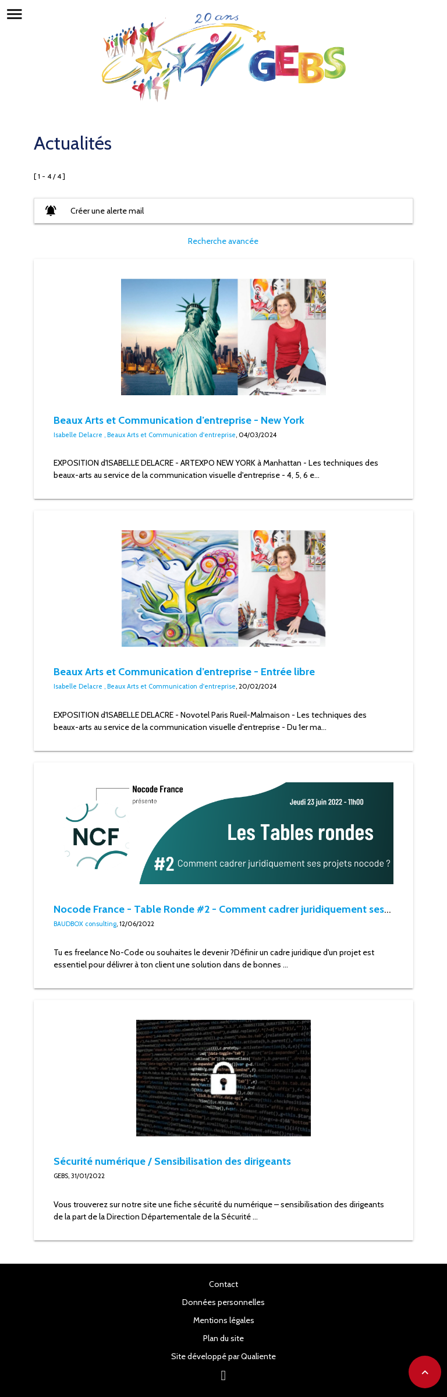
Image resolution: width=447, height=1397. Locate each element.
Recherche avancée (223, 241)
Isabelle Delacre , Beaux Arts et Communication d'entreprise (145, 435)
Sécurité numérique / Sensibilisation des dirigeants (172, 1161)
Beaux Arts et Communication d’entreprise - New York (179, 420)
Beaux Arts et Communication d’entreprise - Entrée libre (184, 671)
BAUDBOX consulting (85, 924)
